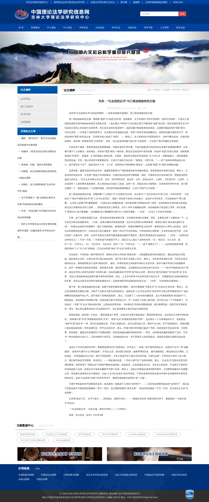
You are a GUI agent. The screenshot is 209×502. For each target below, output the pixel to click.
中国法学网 (41, 479)
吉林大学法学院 (179, 475)
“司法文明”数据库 (109, 434)
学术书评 (26, 114)
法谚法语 (132, 27)
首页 (149, 90)
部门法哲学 (27, 106)
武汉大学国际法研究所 (126, 475)
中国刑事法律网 (71, 475)
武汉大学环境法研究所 (97, 475)
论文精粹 (166, 90)
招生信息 (180, 27)
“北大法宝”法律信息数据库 (33, 440)
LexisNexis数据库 (137, 434)
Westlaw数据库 (63, 440)
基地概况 (35, 27)
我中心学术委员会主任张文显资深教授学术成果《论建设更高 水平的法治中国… (37, 230)
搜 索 (182, 14)
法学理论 (26, 99)
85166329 (138, 497)
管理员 (110, 108)
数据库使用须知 (27, 434)
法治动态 (99, 27)
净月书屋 (148, 27)
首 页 (21, 27)
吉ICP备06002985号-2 (129, 493)
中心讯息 (67, 27)
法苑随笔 (26, 122)
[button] (15, 57)
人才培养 (164, 27)
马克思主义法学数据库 (57, 434)
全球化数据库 (84, 434)
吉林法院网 (23, 479)
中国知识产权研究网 (154, 475)
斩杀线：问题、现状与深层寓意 (36, 165)
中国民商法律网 (26, 475)
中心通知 (51, 27)
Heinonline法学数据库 (167, 434)
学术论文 (115, 27)
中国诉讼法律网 (48, 475)
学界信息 (83, 27)
